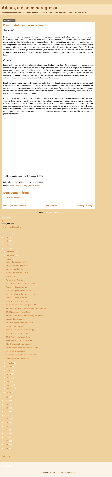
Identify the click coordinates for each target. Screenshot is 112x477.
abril (8, 381)
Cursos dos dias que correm (16, 262)
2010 (7, 441)
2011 (7, 437)
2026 (7, 237)
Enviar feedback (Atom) (53, 212)
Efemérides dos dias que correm (18, 344)
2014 (7, 426)
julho (9, 370)
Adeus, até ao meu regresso (30, 7)
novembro (11, 255)
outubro (10, 259)
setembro (10, 363)
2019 (7, 408)
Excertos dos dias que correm (17, 266)
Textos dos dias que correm (16, 287)
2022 (7, 397)
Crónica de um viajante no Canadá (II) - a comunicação (26, 308)
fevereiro (10, 389)
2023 (7, 249)
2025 (7, 241)
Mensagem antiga (85, 206)
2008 (7, 448)
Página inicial (51, 206)
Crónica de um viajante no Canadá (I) (20, 330)
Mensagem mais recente (14, 206)
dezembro (11, 252)
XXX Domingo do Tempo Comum (18, 269)
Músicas (18, 186)
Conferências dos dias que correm (19, 341)
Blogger (73, 473)
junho (9, 374)
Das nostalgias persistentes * (17, 351)
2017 (7, 415)
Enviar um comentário (14, 198)
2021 (7, 401)
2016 (7, 419)
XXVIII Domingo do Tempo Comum (19, 312)
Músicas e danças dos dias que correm (20, 284)
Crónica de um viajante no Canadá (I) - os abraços (24, 316)
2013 (7, 430)
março (9, 385)
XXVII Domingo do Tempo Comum (18, 337)
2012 (7, 434)
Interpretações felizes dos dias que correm (22, 348)
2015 (7, 423)
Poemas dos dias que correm (17, 273)
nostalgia (25, 186)
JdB (12, 186)
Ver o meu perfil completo (11, 227)
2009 (7, 445)
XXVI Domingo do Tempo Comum (18, 359)
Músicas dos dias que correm (17, 301)
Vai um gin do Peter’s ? (14, 280)
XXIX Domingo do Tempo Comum (18, 291)
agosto (9, 367)
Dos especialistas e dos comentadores (20, 294)
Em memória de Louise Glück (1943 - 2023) (22, 305)
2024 (7, 245)
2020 (7, 404)
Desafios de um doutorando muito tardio (21, 355)
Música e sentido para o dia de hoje (19, 323)
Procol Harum (34, 186)
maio (9, 378)
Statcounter (6, 456)
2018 (7, 412)
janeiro (9, 392)
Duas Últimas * (11, 276)
